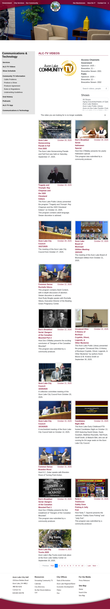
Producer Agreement (12, 86)
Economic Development (65, 587)
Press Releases (84, 580)
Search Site (83, 592)
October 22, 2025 (101, 241)
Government (7, 3)
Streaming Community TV (44, 580)
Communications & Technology (14, 55)
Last (89, 566)
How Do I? (91, 3)
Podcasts (6, 101)
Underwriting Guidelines (13, 92)
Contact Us (102, 3)
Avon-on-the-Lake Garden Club (95, 108)
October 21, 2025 (64, 383)
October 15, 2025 (64, 421)
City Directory (40, 587)
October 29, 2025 (64, 140)
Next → (95, 566)
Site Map (82, 595)
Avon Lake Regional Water (66, 584)
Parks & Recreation (63, 580)
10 (82, 566)
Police (59, 590)
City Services (19, 3)
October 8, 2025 (65, 550)
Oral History (8, 97)
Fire (58, 593)
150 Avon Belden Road (20, 580)
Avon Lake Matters (95, 104)
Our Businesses (79, 3)
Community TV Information (14, 76)
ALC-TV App (8, 105)
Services (6, 62)
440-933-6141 (17, 587)
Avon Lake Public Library (95, 106)
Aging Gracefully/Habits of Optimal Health (95, 102)
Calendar (38, 584)
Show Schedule (9, 71)
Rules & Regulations (12, 89)
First (52, 566)
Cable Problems (10, 79)
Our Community (32, 3)
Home (81, 589)
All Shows (95, 100)
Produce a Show (10, 83)
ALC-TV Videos (9, 67)
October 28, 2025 (64, 241)
